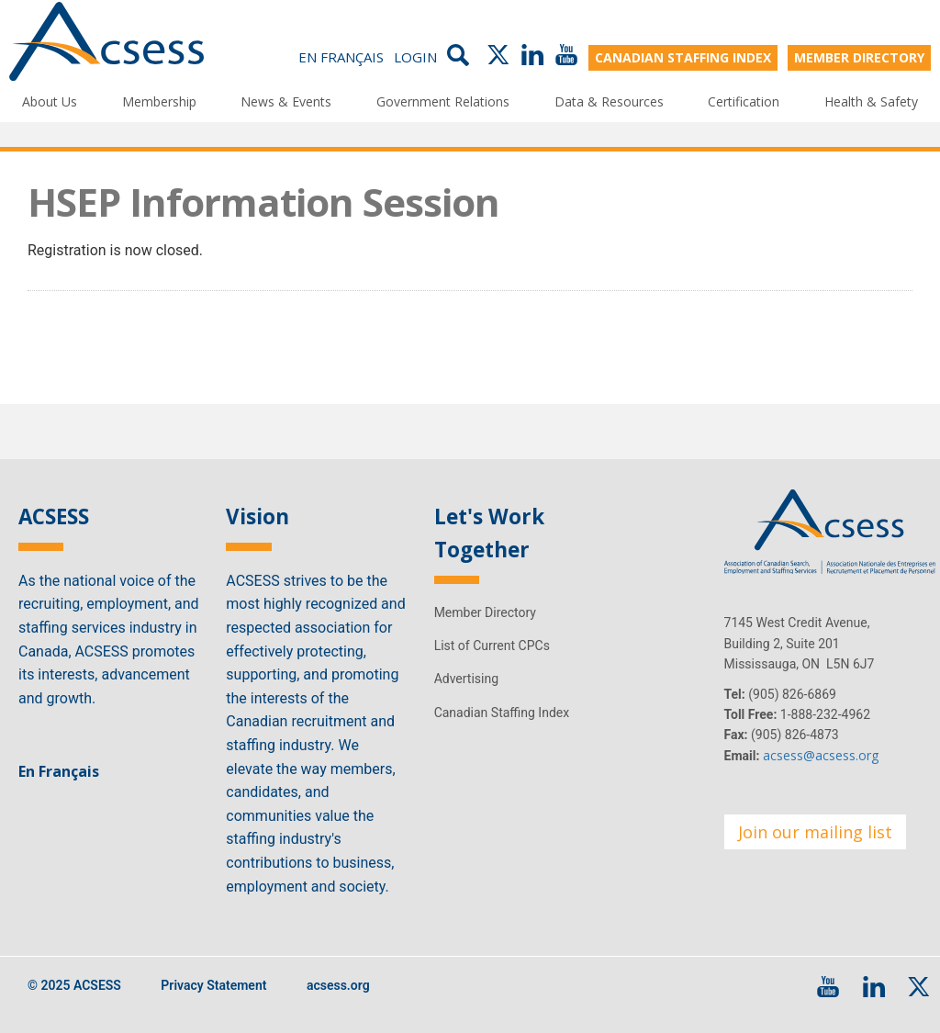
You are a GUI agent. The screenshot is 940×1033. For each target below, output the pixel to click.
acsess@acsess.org (820, 755)
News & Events (286, 101)
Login (415, 57)
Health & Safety (871, 101)
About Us (49, 101)
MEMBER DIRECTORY (859, 57)
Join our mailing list (815, 832)
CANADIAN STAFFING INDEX (683, 57)
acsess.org (338, 985)
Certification (743, 101)
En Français (341, 57)
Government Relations (442, 101)
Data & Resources (609, 101)
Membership (159, 101)
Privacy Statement (213, 985)
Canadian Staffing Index (502, 712)
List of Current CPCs (492, 645)
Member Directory (485, 612)
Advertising (466, 678)
